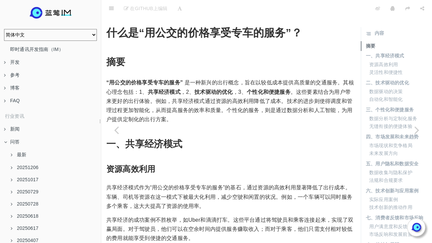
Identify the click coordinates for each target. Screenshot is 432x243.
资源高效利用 (383, 47)
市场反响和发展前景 (390, 217)
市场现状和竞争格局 (390, 128)
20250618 (24, 216)
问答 (12, 141)
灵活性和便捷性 (386, 55)
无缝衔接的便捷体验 (390, 109)
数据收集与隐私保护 (390, 155)
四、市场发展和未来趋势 (392, 120)
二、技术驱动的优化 (387, 66)
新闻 (12, 129)
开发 (12, 62)
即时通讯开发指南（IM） (36, 49)
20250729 (24, 191)
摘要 (370, 29)
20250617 (24, 228)
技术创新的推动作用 (390, 190)
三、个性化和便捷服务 (390, 93)
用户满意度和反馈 (388, 209)
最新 (18, 154)
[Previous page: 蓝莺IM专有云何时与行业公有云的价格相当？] (116, 130)
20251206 (24, 167)
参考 (12, 75)
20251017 (24, 179)
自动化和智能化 (386, 82)
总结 (374, 236)
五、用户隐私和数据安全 (392, 147)
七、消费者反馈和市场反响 (394, 201)
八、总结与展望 (382, 228)
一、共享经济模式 (385, 39)
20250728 (24, 204)
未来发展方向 (383, 136)
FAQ (12, 100)
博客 (12, 87)
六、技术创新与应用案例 (392, 174)
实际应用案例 (383, 182)
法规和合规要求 (386, 163)
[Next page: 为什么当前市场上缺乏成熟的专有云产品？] (417, 130)
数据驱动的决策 (386, 74)
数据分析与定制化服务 (393, 101)
